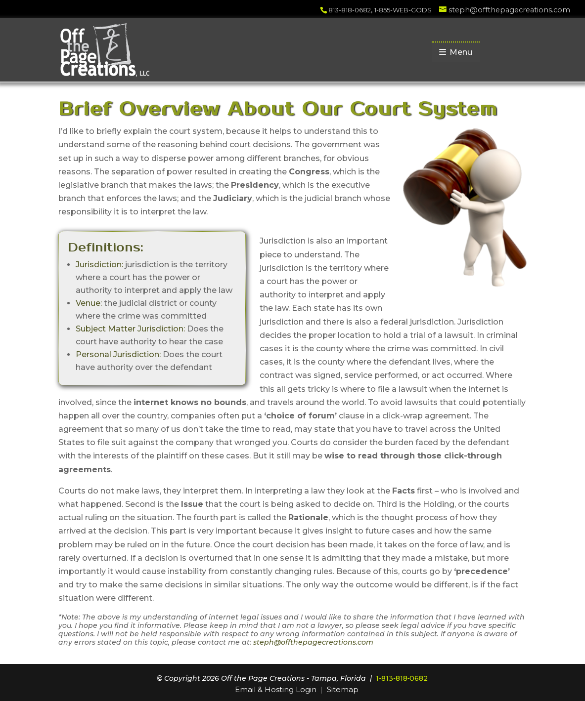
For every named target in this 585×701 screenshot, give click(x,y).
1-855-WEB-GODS (403, 10)
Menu (455, 52)
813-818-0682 (349, 10)
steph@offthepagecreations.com (313, 642)
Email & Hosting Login (275, 689)
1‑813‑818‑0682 (402, 678)
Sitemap (343, 689)
